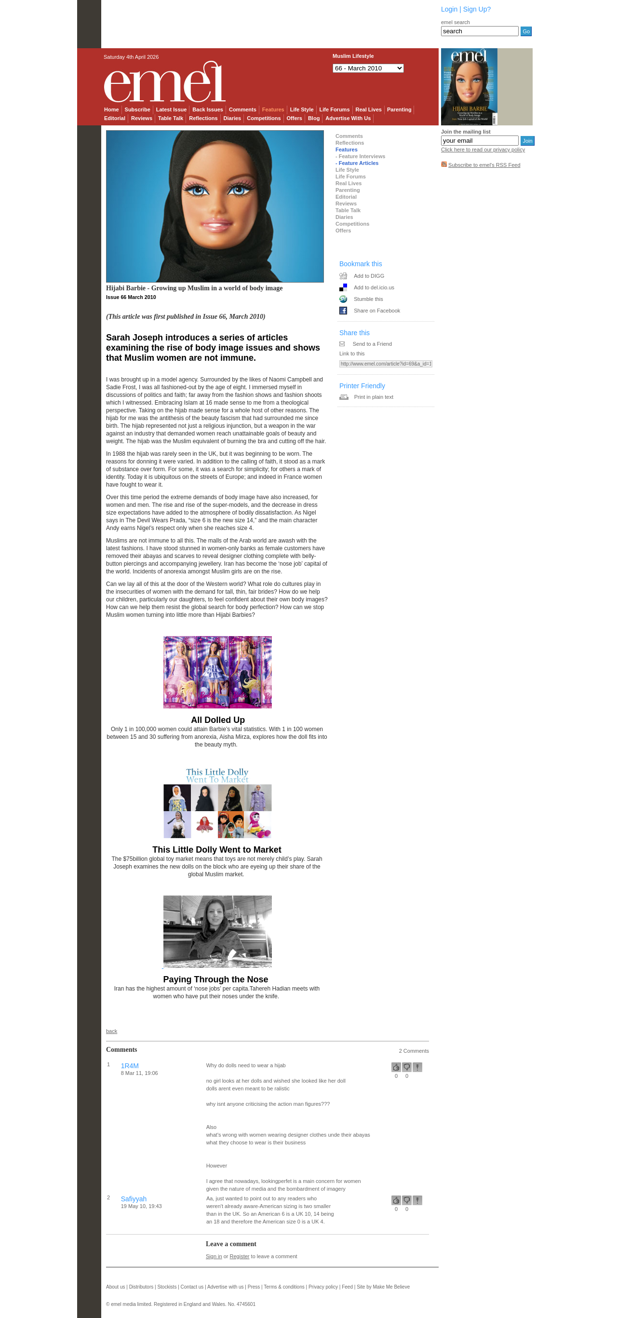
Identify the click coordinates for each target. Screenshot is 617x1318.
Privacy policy (323, 1287)
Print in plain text (373, 397)
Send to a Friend (372, 344)
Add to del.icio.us (374, 287)
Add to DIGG (369, 276)
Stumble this (368, 299)
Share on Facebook (377, 310)
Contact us (192, 1287)
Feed (347, 1287)
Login (449, 9)
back (111, 1031)
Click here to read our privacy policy (483, 149)
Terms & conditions (284, 1287)
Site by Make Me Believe (383, 1287)
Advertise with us (225, 1287)
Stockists (166, 1287)
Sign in (214, 1256)
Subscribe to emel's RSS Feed (484, 165)
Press (254, 1287)
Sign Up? (477, 9)
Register (240, 1256)
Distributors (141, 1287)
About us (115, 1287)
